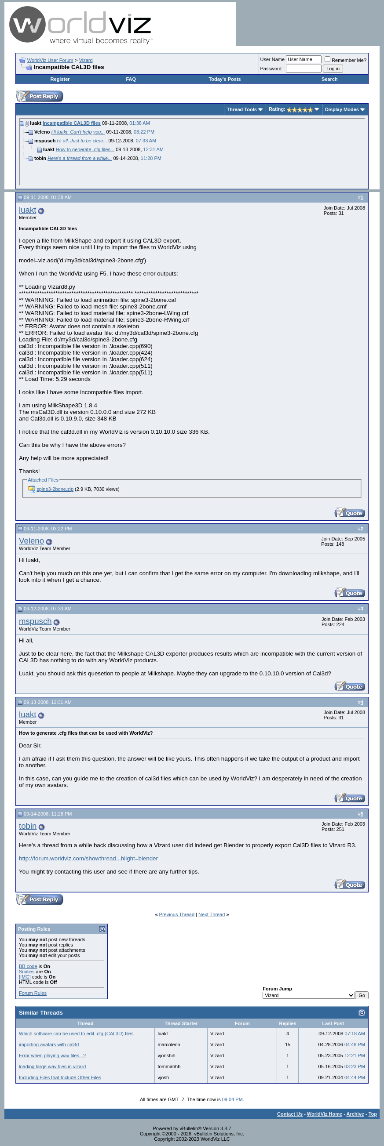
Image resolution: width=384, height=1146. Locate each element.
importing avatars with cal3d (49, 1044)
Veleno (31, 540)
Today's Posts (224, 79)
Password (271, 68)
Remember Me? (345, 60)
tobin (28, 825)
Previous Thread (177, 914)
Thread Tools (242, 109)
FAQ (131, 79)
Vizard (86, 60)
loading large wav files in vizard (52, 1066)
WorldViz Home (324, 1114)
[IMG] (25, 976)
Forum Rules (33, 993)
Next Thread (211, 914)
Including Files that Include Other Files (60, 1077)
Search (330, 79)
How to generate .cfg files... (85, 149)
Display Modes (342, 109)
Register (60, 79)
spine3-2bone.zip (55, 489)
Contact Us (290, 1114)
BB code (28, 966)
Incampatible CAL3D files (72, 123)
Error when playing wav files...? (52, 1055)
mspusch (35, 621)
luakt (27, 209)
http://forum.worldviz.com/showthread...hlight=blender (88, 858)
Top (373, 1114)
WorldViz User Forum (50, 60)
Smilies (26, 971)
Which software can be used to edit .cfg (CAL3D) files (76, 1033)
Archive (355, 1114)
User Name (272, 59)
